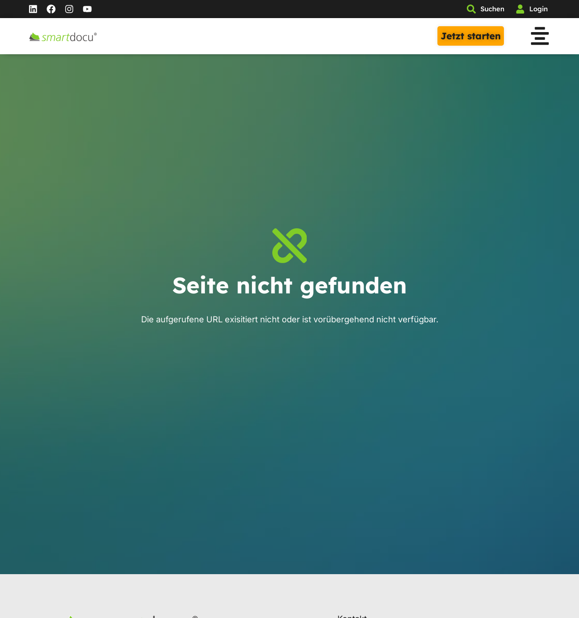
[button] (540, 38)
